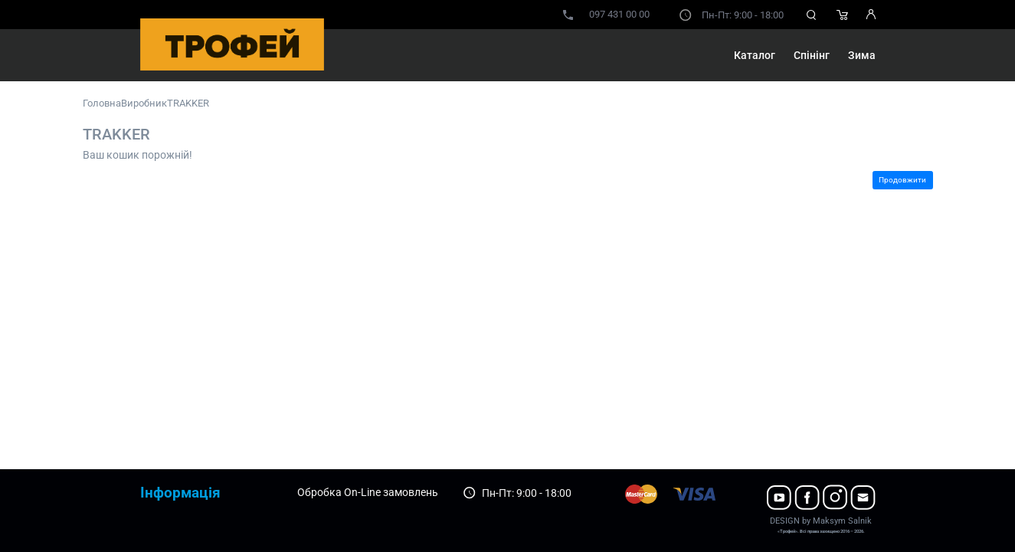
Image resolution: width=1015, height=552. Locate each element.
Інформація (180, 492)
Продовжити (902, 180)
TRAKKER (188, 103)
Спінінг (812, 55)
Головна (102, 103)
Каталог (754, 55)
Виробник (144, 103)
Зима (862, 55)
